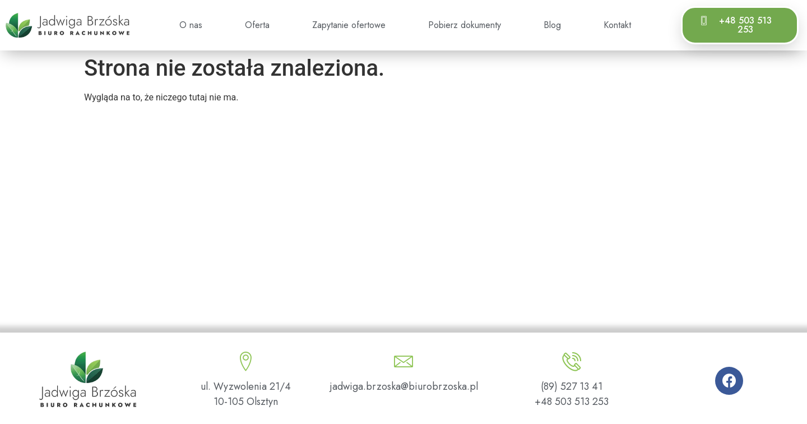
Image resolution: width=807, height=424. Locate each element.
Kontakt (617, 25)
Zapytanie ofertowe (349, 25)
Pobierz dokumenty (464, 25)
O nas (190, 25)
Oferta (257, 25)
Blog (552, 25)
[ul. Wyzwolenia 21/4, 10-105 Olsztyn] (403, 230)
